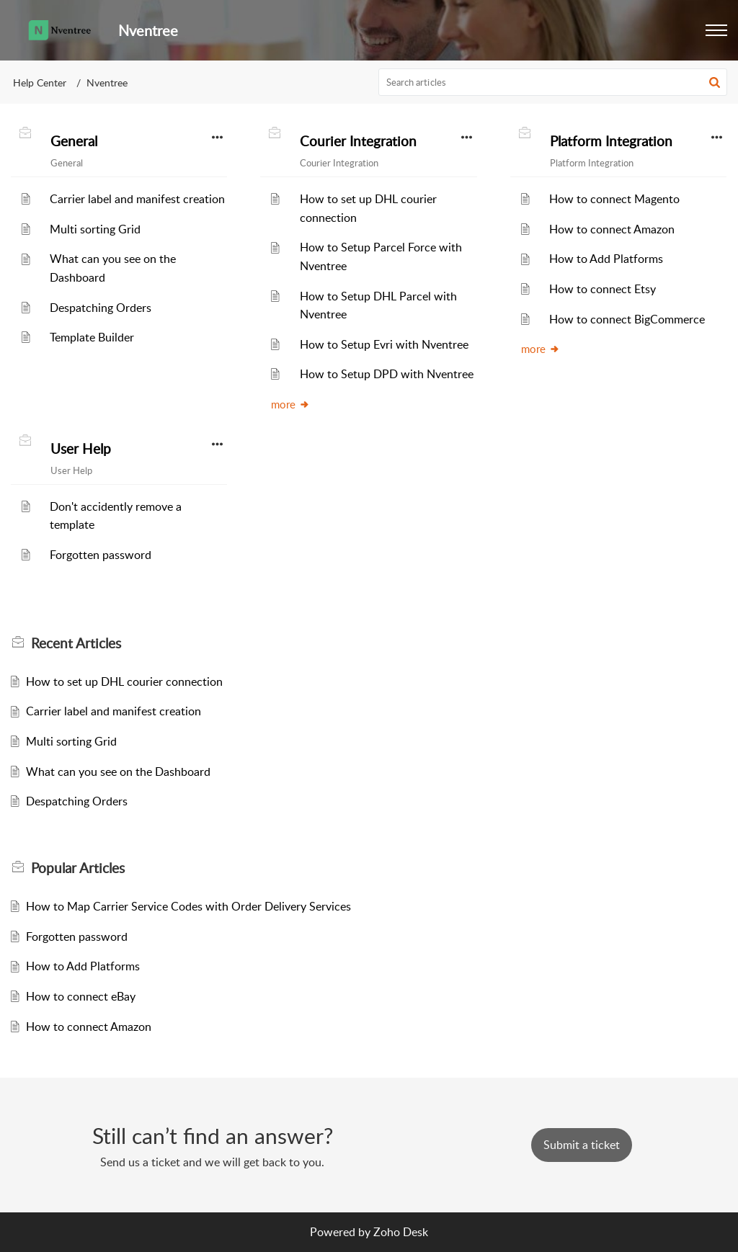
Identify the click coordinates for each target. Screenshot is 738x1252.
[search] (553, 82)
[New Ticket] (581, 1145)
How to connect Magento (614, 199)
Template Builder (92, 337)
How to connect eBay (80, 996)
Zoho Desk (400, 1232)
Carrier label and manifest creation (137, 199)
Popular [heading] (78, 868)
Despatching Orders (100, 308)
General (73, 141)
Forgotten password (100, 555)
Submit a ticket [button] (581, 1145)
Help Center (39, 82)
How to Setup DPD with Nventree (387, 374)
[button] (716, 30)
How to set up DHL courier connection (124, 681)
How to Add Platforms (606, 259)
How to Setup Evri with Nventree (384, 344)
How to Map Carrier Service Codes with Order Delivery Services (188, 906)
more (290, 404)
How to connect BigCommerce (627, 319)
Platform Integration (611, 141)
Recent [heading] (76, 643)
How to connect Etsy (602, 289)
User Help (80, 448)
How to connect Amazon (612, 229)
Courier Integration (358, 141)
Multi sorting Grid (95, 229)
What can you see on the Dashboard (118, 771)
